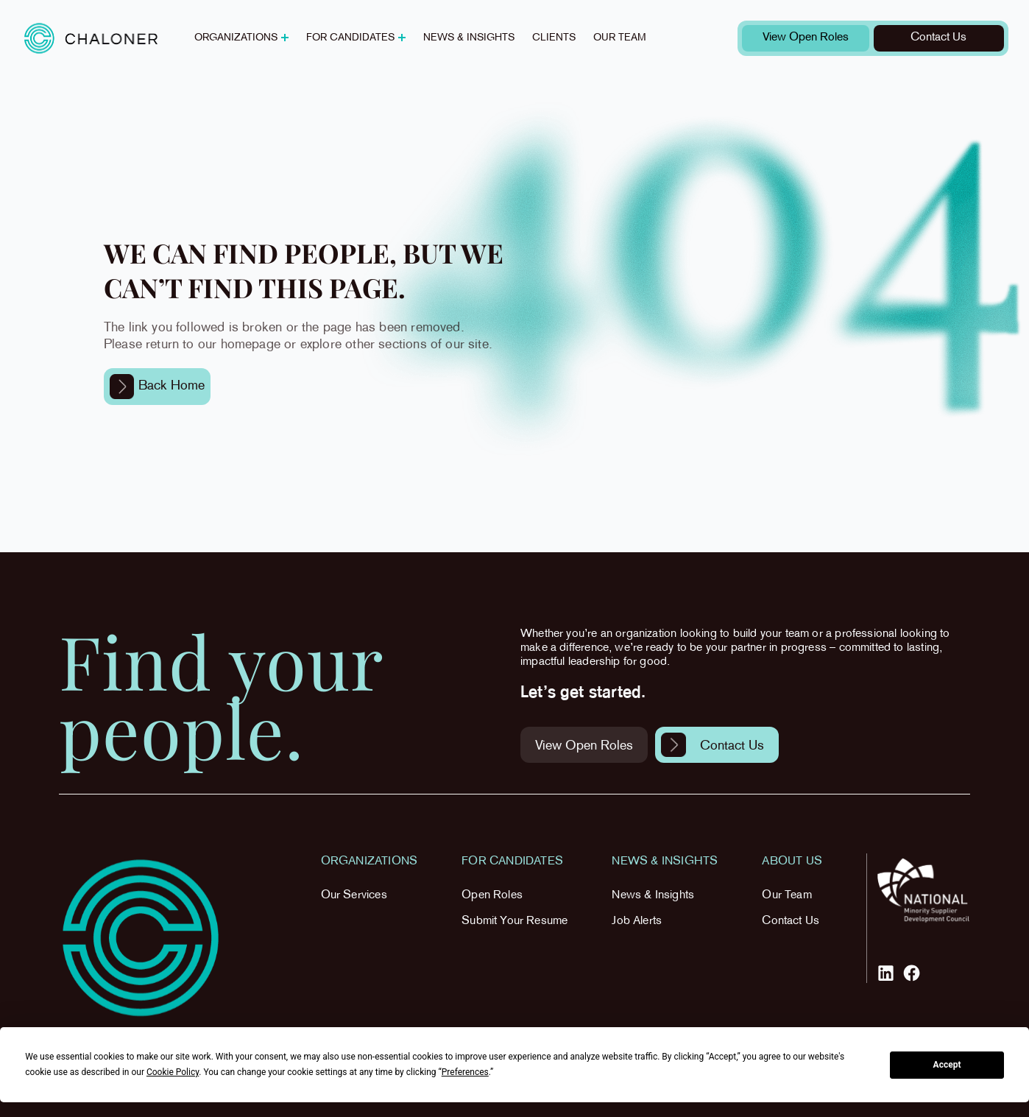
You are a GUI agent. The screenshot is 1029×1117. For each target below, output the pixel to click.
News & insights (468, 38)
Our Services (354, 895)
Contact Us (790, 921)
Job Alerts (637, 921)
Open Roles (492, 895)
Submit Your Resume (514, 921)
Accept (947, 1065)
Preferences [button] (465, 1072)
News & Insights (653, 895)
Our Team (786, 895)
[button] (241, 38)
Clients (554, 38)
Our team (619, 38)
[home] (91, 38)
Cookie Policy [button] (172, 1072)
